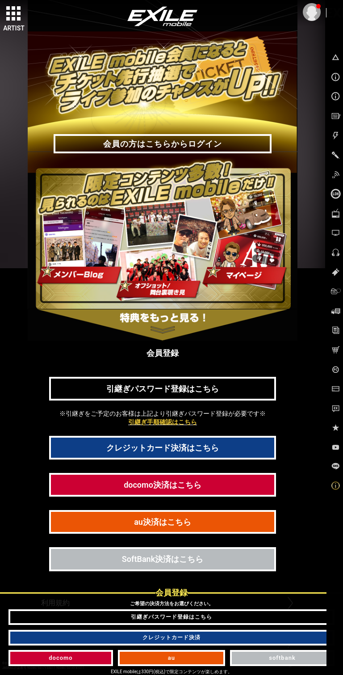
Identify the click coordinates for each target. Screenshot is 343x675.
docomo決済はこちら (162, 484)
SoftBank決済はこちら (162, 559)
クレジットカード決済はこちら (162, 447)
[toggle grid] (13, 13)
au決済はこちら (162, 522)
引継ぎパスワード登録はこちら (162, 388)
